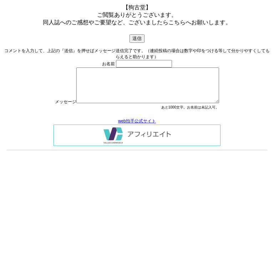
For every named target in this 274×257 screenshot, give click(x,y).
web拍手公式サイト (137, 121)
